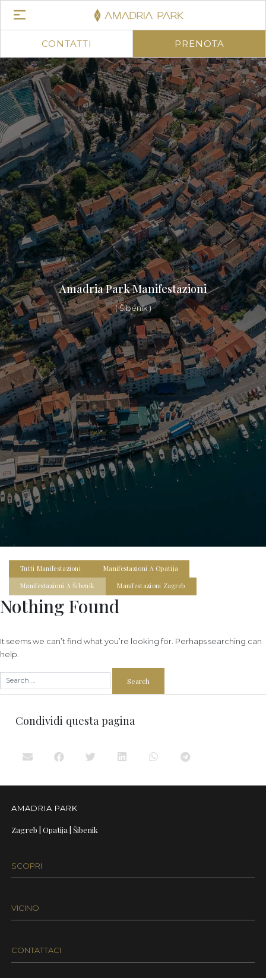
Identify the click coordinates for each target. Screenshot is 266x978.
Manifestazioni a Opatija (140, 568)
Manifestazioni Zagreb (151, 586)
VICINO (25, 908)
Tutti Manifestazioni (50, 568)
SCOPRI (26, 865)
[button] (28, 756)
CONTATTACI (36, 950)
